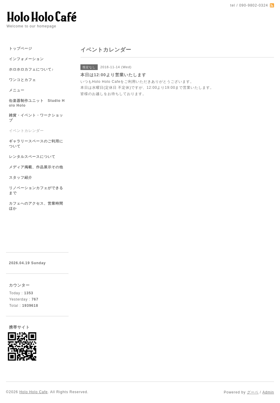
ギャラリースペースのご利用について (36, 143)
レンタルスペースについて (32, 157)
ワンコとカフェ (22, 80)
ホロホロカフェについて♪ (31, 69)
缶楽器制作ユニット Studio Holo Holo (37, 103)
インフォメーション (26, 59)
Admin (268, 392)
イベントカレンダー (26, 131)
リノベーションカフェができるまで (36, 190)
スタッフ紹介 (20, 177)
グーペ (253, 392)
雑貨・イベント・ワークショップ (36, 117)
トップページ (20, 48)
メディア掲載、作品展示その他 (36, 167)
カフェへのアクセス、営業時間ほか (36, 206)
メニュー (16, 90)
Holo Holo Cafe (33, 392)
